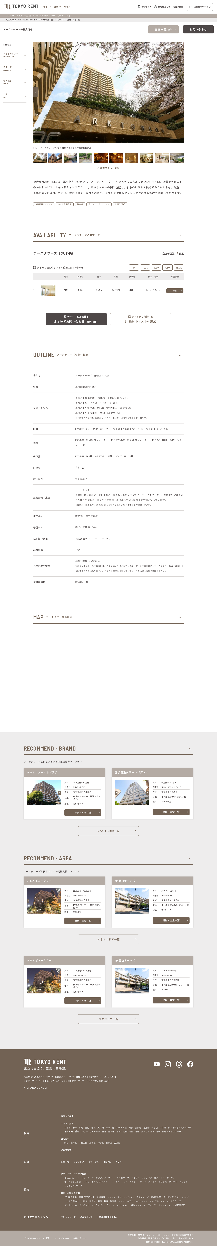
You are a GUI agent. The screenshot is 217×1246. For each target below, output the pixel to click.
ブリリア (183, 1181)
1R (134, 267)
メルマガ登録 (86, 1216)
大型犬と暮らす (88, 1201)
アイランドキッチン (101, 1205)
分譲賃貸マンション (44, 204)
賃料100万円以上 (87, 1197)
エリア (118, 1161)
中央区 (101, 1142)
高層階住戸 (156, 1197)
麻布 (75, 1127)
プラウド (173, 1181)
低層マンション (138, 1205)
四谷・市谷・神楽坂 (90, 1131)
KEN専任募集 (70, 1197)
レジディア (147, 1177)
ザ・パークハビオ (116, 1177)
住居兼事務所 (179, 1205)
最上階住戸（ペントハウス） (176, 1197)
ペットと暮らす (64, 204)
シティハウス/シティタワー (96, 1181)
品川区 (117, 1142)
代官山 (155, 1127)
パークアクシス (99, 1177)
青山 (87, 1127)
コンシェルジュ (126, 1201)
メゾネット (84, 1205)
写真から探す (67, 1116)
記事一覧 (65, 1161)
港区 (66, 1142)
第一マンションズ (72, 1181)
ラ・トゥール (83, 1177)
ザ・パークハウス (148, 1181)
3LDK (167, 267)
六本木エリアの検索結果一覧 (41, 19)
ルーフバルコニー (120, 1205)
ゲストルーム (70, 1205)
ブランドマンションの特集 (73, 1173)
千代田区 (83, 1142)
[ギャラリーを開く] (108, 168)
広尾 (81, 1127)
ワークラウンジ (173, 1201)
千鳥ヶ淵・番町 (71, 1131)
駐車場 (80, 204)
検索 (45, 6)
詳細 (175, 290)
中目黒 (163, 1127)
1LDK (145, 267)
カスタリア (159, 1177)
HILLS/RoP (120, 204)
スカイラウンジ (157, 1201)
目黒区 (109, 1142)
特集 (66, 6)
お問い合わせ (198, 29)
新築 (100, 1201)
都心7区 (107, 1161)
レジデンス (79, 1161)
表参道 (138, 1127)
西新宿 (111, 1131)
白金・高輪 (121, 1127)
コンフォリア (133, 1177)
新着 (106, 1201)
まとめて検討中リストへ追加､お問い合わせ (60, 267)
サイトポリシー (61, 1238)
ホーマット (172, 1177)
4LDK (179, 267)
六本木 (67, 1127)
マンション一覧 (68, 1216)
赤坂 (93, 1127)
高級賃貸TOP (11, 19)
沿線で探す (66, 1149)
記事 (56, 6)
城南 (118, 1131)
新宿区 (92, 1142)
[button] (35, 92)
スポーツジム (141, 1201)
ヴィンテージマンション (99, 204)
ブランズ (163, 1181)
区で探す (65, 1138)
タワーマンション (125, 1197)
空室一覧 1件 (163, 29)
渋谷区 (74, 1142)
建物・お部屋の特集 (70, 1193)
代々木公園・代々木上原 (179, 1127)
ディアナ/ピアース (73, 1185)
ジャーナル (94, 1161)
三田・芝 (110, 1127)
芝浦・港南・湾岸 (131, 1131)
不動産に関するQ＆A (107, 1216)
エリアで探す (23, 19)
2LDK (156, 267)
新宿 (104, 1131)
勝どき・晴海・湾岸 (150, 1131)
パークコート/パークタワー (125, 1181)
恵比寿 (146, 1127)
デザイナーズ (142, 1197)
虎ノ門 (101, 1127)
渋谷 (131, 1127)
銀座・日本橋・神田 (171, 1131)
